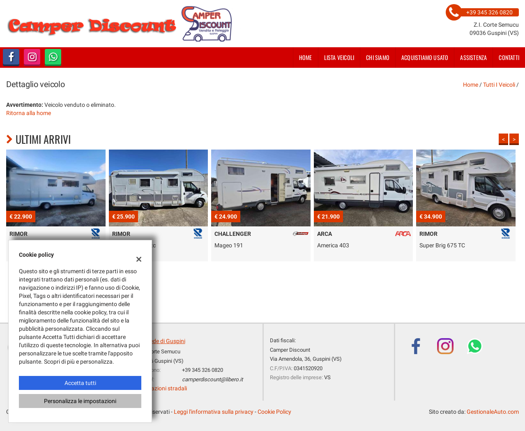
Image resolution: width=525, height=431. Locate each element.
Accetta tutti (80, 383)
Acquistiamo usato (424, 57)
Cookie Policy (274, 411)
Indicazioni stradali (163, 388)
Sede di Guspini (166, 341)
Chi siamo (377, 57)
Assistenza (473, 57)
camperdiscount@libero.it (212, 379)
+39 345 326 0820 (202, 370)
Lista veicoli (339, 57)
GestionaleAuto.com (493, 411)
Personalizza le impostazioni (80, 401)
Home (305, 57)
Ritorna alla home (28, 113)
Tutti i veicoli (499, 84)
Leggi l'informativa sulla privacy (213, 411)
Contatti (509, 57)
